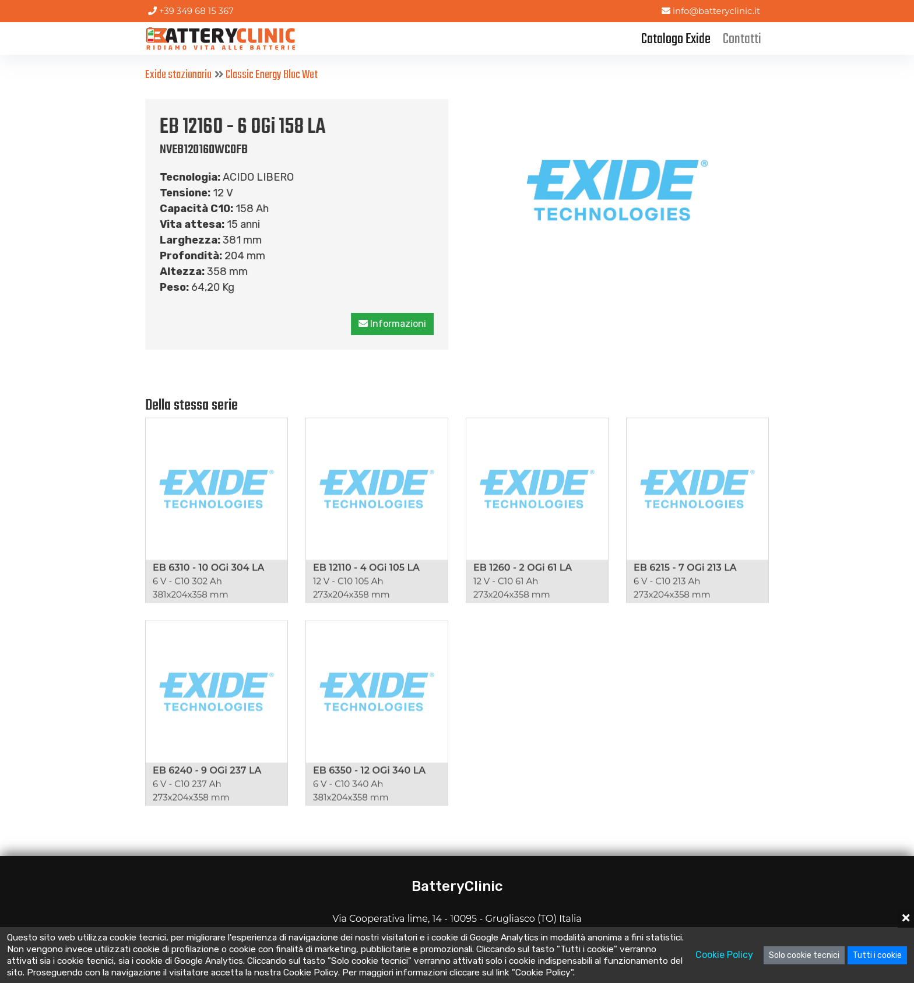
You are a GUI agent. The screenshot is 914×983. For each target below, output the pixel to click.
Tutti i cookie (877, 955)
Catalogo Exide (676, 39)
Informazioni (393, 323)
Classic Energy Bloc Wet (272, 75)
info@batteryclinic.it (711, 10)
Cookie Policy (724, 954)
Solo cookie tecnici (804, 955)
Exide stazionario (178, 75)
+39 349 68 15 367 (191, 10)
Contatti (742, 39)
